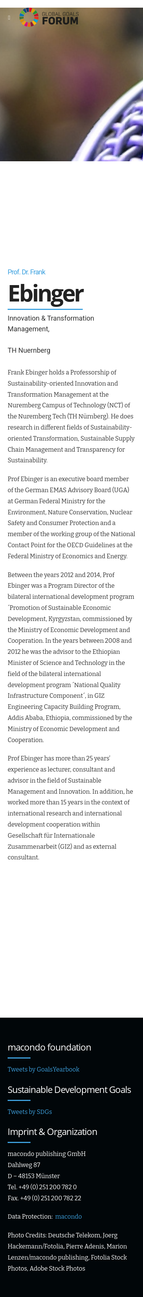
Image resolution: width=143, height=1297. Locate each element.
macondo (68, 1216)
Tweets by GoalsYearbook (43, 1069)
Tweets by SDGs (30, 1111)
